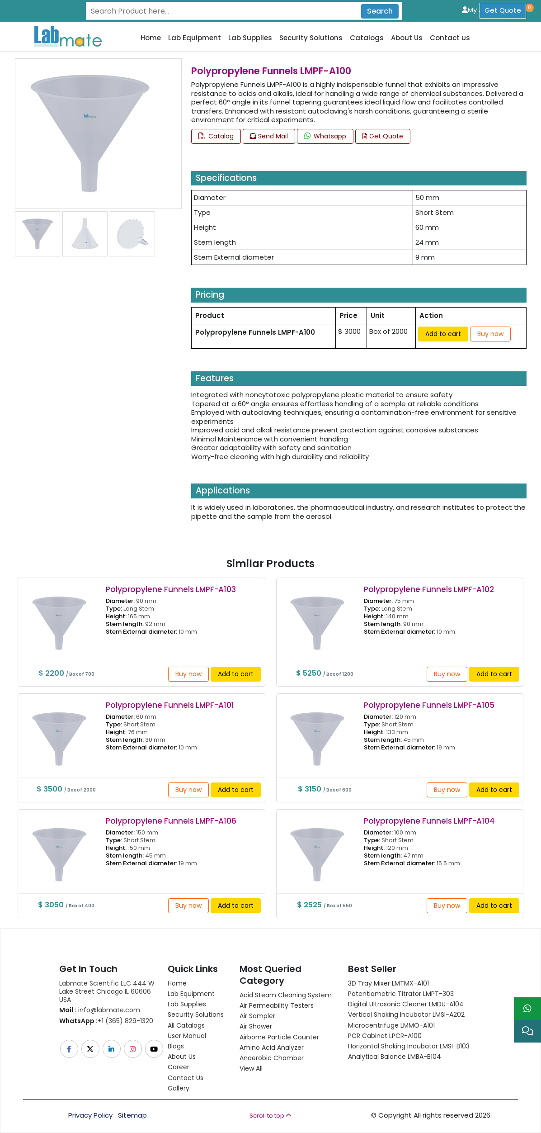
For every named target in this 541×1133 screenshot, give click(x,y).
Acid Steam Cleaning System (286, 995)
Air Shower (256, 1026)
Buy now (490, 333)
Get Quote (503, 10)
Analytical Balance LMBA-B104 (394, 1056)
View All (251, 1068)
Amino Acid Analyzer (272, 1047)
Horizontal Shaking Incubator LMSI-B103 (409, 1046)
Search (380, 11)
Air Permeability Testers (277, 1005)
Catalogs (367, 38)
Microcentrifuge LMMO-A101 (391, 1025)
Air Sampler (257, 1016)
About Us (407, 38)
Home (151, 38)
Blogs (176, 1046)
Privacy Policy (90, 1115)
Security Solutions (311, 38)
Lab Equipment (194, 38)
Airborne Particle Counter (279, 1037)
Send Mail (269, 136)
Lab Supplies (250, 38)
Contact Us (185, 1078)
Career (178, 1067)
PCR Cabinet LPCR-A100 (385, 1036)
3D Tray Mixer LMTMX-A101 (388, 983)
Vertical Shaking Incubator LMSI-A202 (406, 1014)
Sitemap (132, 1115)
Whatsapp (325, 136)
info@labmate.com (99, 1009)
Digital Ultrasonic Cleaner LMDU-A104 (406, 1004)
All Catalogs (186, 1025)
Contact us (450, 38)
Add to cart (443, 333)
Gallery (178, 1088)
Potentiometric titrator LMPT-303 (401, 994)
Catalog (216, 136)
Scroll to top (270, 1115)
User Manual (187, 1036)
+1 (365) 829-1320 (106, 1020)
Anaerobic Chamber (272, 1058)
